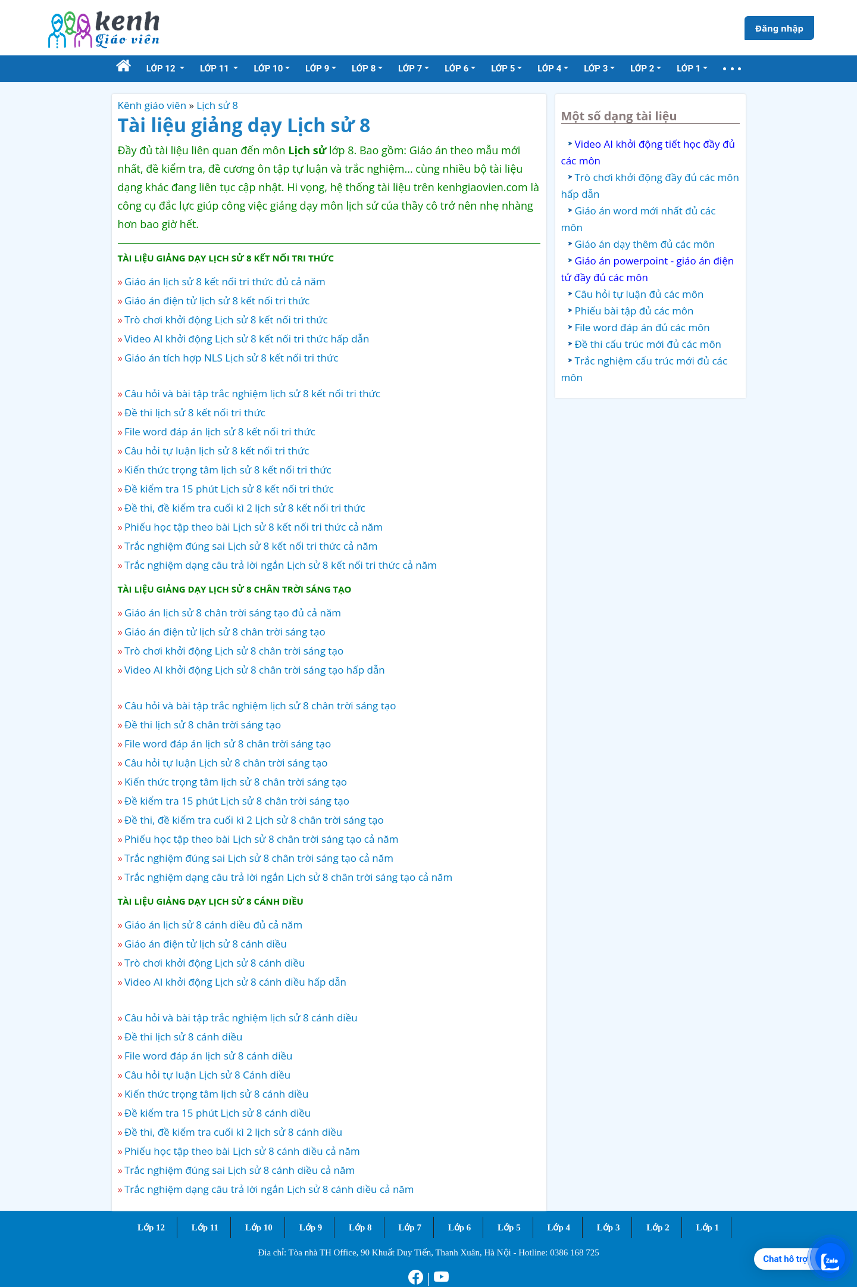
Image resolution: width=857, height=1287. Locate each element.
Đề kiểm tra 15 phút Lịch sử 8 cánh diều (217, 1113)
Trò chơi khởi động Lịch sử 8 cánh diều (214, 963)
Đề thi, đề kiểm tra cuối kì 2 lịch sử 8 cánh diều (233, 1132)
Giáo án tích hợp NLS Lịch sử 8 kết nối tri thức (231, 357)
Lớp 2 (658, 1227)
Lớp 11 (205, 1227)
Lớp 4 (558, 1227)
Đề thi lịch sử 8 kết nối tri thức (194, 412)
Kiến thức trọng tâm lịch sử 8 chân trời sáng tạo (235, 782)
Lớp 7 (409, 1227)
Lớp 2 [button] (642, 68)
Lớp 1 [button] (688, 68)
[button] (732, 69)
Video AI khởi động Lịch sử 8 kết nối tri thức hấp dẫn (246, 338)
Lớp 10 (259, 1227)
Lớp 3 (608, 1227)
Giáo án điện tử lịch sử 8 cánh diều (205, 944)
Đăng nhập (779, 28)
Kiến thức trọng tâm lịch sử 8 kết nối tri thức (227, 469)
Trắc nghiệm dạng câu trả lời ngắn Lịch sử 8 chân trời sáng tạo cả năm (288, 877)
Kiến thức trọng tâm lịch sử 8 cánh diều (216, 1094)
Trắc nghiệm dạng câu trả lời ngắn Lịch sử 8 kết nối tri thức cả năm (280, 565)
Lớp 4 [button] (549, 68)
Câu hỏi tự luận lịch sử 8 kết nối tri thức (216, 450)
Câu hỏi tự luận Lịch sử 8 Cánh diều (207, 1075)
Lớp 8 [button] (364, 68)
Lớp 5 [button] (503, 68)
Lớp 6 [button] (456, 68)
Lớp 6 (459, 1227)
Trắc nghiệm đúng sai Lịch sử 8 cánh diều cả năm (239, 1170)
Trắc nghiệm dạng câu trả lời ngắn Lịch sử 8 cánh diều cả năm (269, 1189)
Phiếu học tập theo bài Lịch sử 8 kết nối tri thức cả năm (253, 527)
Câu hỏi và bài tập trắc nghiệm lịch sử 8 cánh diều (241, 1017)
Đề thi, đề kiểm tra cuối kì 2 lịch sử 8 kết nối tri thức (244, 508)
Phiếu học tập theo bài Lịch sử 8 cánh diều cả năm (242, 1151)
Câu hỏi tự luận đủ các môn (639, 294)
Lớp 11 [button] (216, 68)
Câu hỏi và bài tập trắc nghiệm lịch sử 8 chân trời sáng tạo (260, 705)
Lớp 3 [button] (596, 68)
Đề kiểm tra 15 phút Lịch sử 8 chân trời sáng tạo (236, 801)
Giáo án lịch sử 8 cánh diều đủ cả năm (213, 924)
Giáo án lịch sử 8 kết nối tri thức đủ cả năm (225, 281)
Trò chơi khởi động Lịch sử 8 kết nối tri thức (226, 319)
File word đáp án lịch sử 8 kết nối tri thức (219, 431)
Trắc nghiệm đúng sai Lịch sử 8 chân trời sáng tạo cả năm (258, 858)
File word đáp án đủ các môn (642, 327)
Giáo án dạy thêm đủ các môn (645, 244)
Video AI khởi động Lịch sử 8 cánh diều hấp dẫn (235, 982)
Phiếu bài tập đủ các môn (634, 310)
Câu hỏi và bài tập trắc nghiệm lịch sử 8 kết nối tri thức (252, 393)
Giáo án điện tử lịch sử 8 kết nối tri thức (216, 300)
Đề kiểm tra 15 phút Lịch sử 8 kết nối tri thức (229, 489)
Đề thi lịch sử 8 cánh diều (183, 1036)
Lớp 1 (708, 1227)
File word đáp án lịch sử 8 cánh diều (208, 1055)
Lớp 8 (360, 1227)
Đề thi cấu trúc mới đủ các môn (648, 344)
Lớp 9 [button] (317, 68)
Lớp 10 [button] (268, 68)
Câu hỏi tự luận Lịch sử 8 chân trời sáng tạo (225, 762)
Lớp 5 (509, 1227)
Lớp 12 (151, 1227)
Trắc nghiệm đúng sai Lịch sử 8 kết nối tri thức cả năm (251, 546)
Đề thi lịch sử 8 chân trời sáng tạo (202, 724)
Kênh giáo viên (152, 105)
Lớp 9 (311, 1227)
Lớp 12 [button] (162, 68)
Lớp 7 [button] (410, 68)
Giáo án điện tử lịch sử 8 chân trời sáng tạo (225, 631)
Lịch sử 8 (217, 105)
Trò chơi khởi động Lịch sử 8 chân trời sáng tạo (233, 650)
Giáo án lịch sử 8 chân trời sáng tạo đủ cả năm (232, 612)
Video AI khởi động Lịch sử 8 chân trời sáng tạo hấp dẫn (254, 670)
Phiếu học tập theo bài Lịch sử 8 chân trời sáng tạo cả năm (261, 839)
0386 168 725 (574, 1252)
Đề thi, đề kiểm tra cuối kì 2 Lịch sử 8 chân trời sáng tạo (254, 820)
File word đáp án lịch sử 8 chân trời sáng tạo (227, 743)
